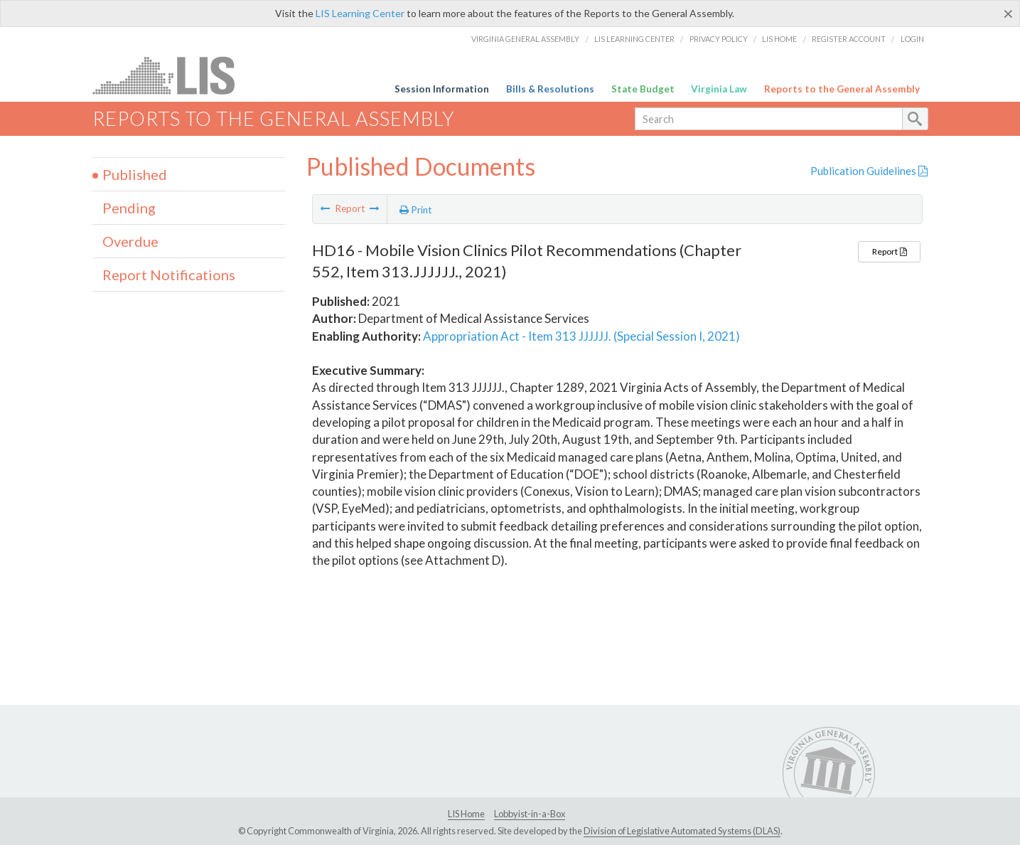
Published (134, 174)
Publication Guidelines (869, 170)
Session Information (441, 89)
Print (415, 210)
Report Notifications (168, 274)
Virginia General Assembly (525, 38)
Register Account (849, 38)
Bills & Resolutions (550, 89)
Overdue (130, 241)
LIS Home (779, 38)
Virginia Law (719, 89)
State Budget (643, 89)
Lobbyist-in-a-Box (529, 813)
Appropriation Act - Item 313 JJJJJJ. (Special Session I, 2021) (581, 336)
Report (889, 251)
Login (912, 38)
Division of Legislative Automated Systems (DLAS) (682, 830)
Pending (129, 207)
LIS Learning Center (360, 13)
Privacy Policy (718, 38)
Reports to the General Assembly (842, 89)
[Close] (1008, 13)
